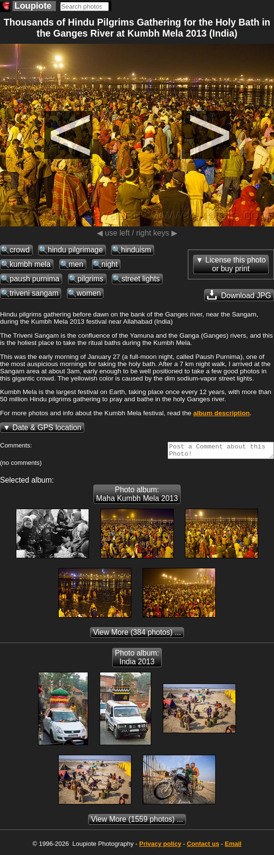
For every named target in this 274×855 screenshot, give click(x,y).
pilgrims (91, 279)
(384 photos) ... (137, 635)
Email (233, 846)
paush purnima (34, 279)
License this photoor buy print (235, 264)
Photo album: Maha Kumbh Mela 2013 (137, 496)
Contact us (203, 846)
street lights (140, 279)
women (89, 293)
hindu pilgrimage (75, 250)
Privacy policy (160, 846)
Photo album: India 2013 (137, 660)
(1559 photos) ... (137, 822)
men (76, 264)
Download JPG (239, 295)
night (110, 264)
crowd (20, 250)
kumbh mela (30, 264)
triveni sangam (34, 293)
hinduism (136, 250)
